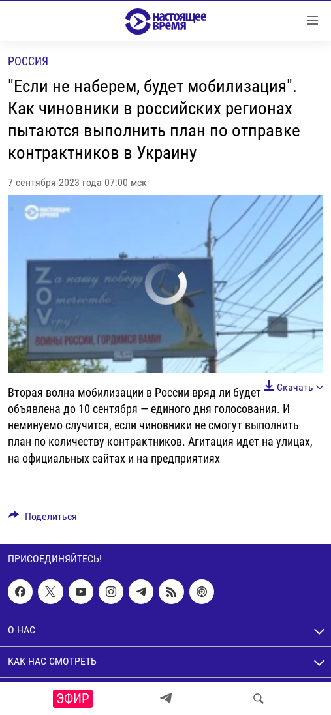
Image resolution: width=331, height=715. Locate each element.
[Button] (42, 520)
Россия (28, 61)
